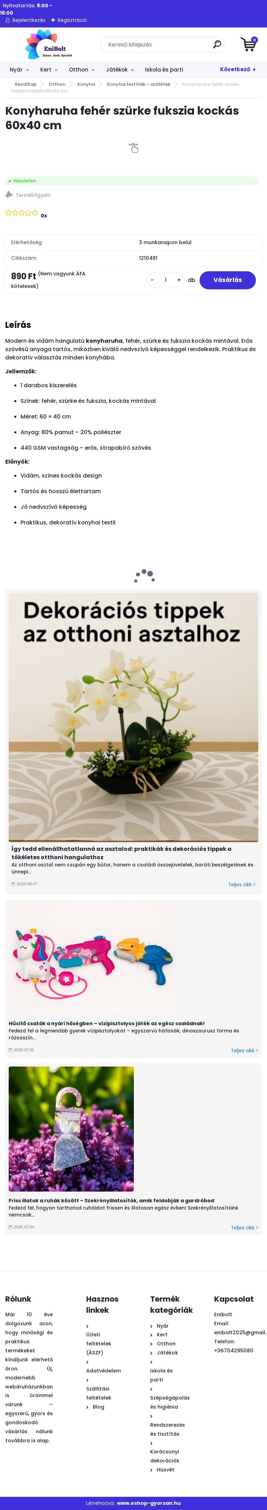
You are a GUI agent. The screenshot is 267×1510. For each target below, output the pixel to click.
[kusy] (166, 280)
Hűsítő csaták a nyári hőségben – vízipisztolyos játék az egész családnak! (107, 1023)
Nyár (16, 69)
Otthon (78, 69)
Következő (235, 69)
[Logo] (47, 44)
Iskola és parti (164, 69)
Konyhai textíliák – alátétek (138, 84)
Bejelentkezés (29, 20)
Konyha (86, 84)
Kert (45, 69)
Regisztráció (72, 20)
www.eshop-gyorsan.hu (149, 1503)
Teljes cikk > (242, 884)
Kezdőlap (26, 84)
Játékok (117, 69)
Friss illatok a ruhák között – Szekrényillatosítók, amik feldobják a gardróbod (111, 1200)
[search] (217, 47)
